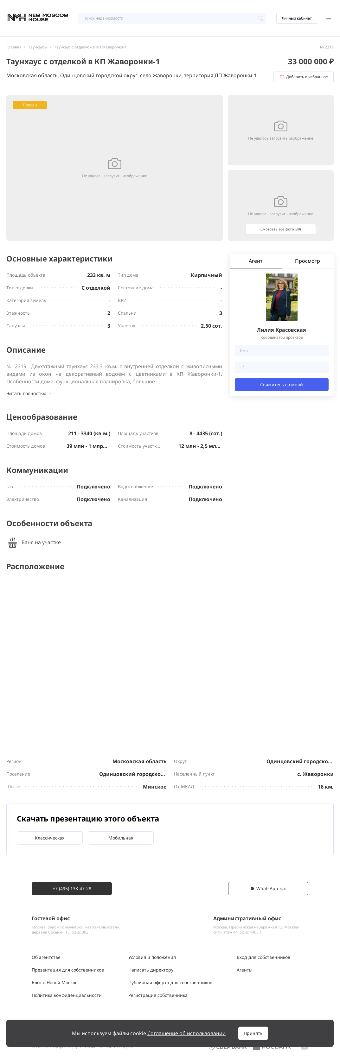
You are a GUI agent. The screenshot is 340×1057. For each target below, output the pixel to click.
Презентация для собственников (68, 970)
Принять (253, 1033)
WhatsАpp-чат (268, 888)
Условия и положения (152, 957)
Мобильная (120, 838)
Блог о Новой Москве (55, 982)
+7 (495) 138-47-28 (72, 888)
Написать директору (150, 970)
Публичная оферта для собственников (170, 982)
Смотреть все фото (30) (281, 229)
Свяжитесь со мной (281, 384)
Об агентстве (46, 957)
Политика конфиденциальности (67, 995)
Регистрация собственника (158, 995)
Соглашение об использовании (186, 1033)
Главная (14, 47)
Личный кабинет (297, 18)
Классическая (50, 838)
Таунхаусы (38, 47)
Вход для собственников (263, 957)
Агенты (245, 970)
